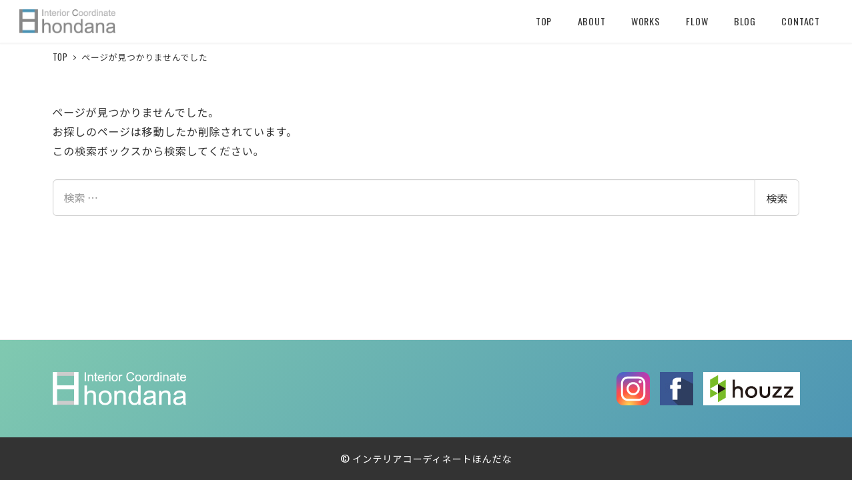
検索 (776, 198)
